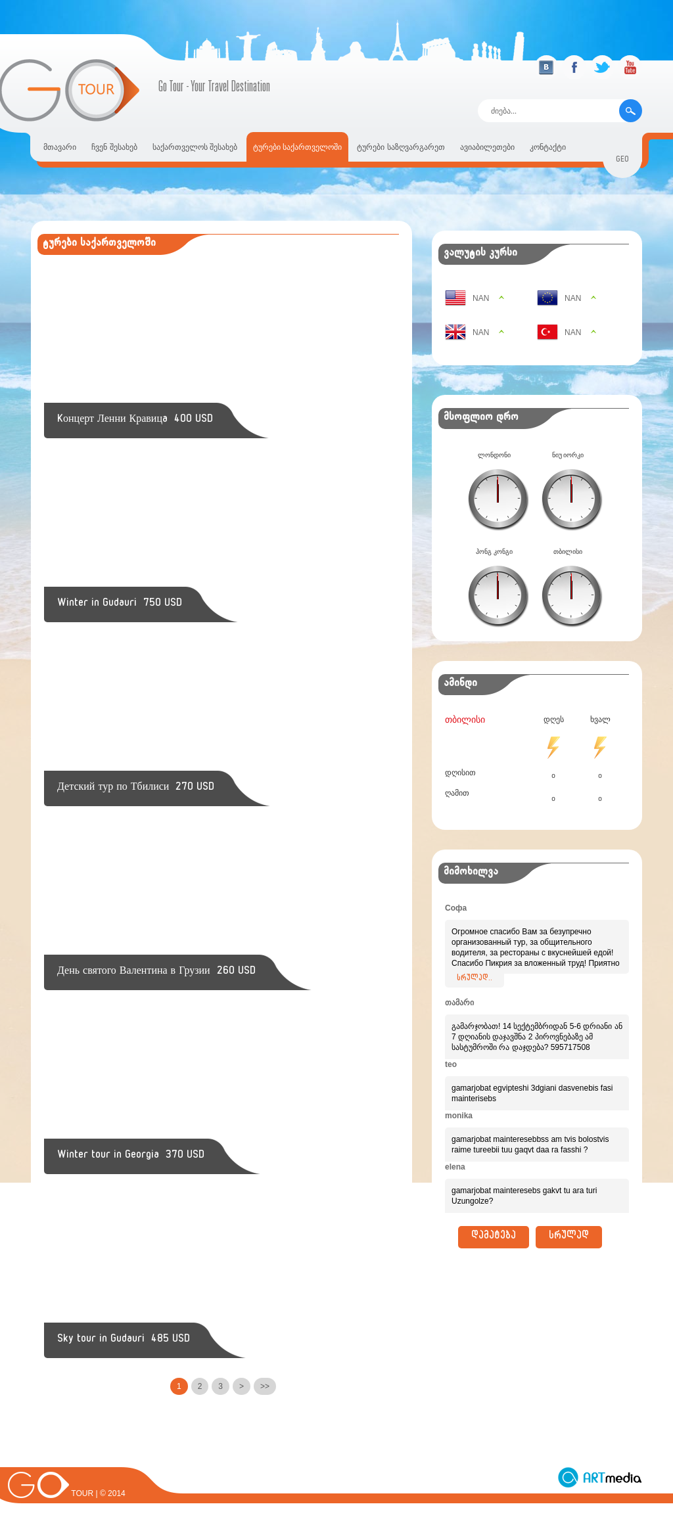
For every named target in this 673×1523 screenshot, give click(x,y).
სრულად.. (474, 979)
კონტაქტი (548, 147)
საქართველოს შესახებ (194, 147)
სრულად (569, 1237)
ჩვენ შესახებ (114, 147)
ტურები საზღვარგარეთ (400, 147)
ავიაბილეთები (487, 147)
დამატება (493, 1237)
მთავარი (59, 147)
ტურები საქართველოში (297, 147)
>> (264, 1386)
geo (622, 160)
